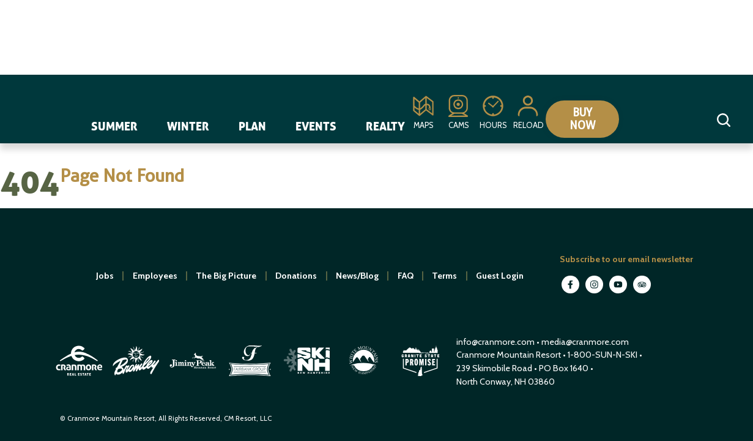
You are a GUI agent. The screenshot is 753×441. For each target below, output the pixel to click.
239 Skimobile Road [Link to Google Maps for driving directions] (494, 368)
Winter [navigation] (188, 126)
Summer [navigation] (114, 126)
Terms (444, 275)
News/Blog (357, 275)
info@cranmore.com (496, 341)
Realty (385, 126)
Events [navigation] (315, 126)
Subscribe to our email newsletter (626, 259)
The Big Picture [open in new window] (226, 275)
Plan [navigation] (252, 126)
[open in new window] (79, 377)
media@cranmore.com (585, 341)
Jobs (105, 275)
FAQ (406, 275)
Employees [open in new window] (155, 275)
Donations (296, 275)
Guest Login (500, 275)
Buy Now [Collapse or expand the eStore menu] (582, 119)
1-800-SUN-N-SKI (602, 354)
